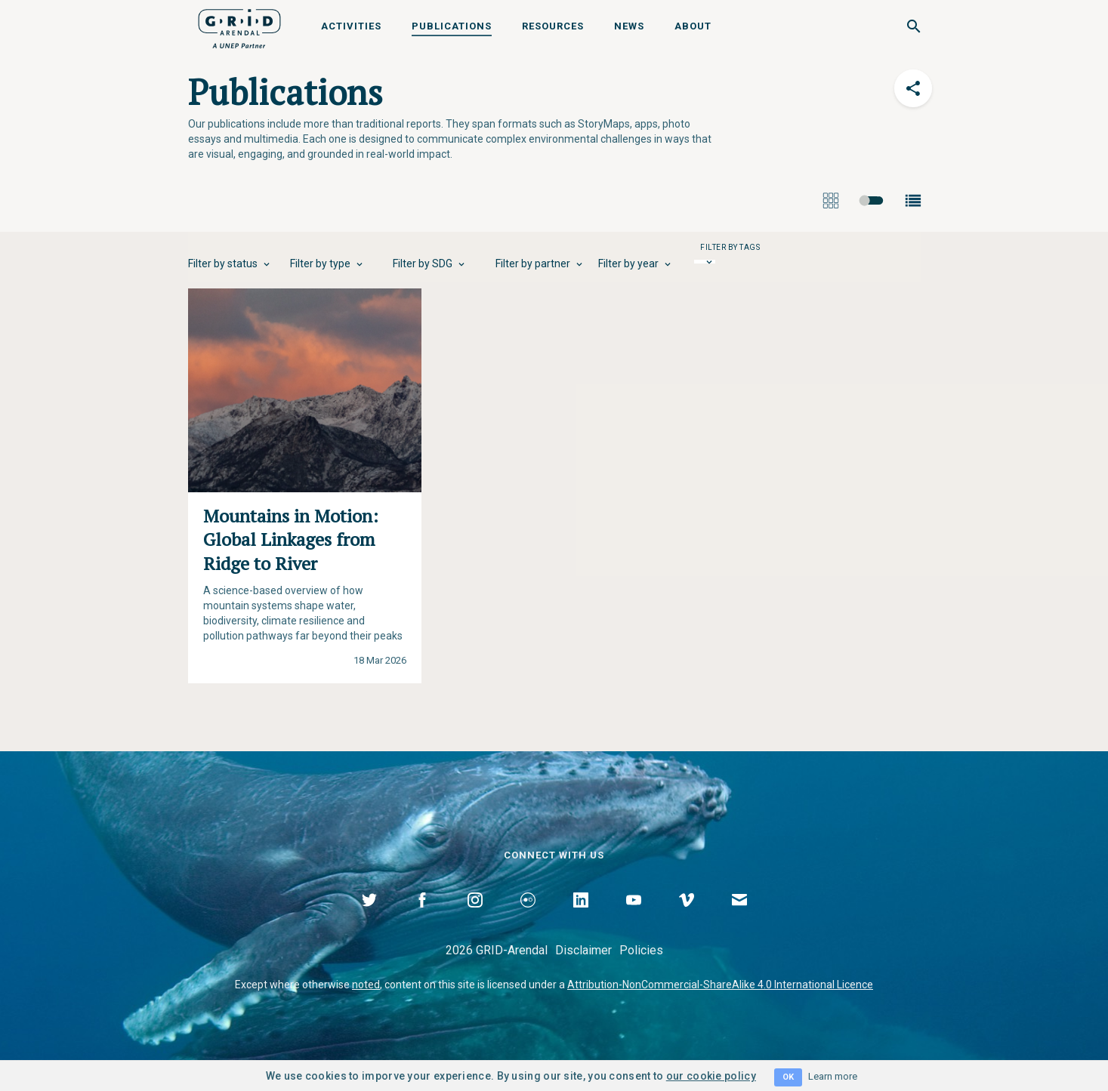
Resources (553, 26)
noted (366, 985)
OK (788, 1077)
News (629, 26)
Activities (351, 26)
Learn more (832, 1076)
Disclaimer (583, 950)
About (692, 26)
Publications (452, 26)
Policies (641, 950)
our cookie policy (711, 1076)
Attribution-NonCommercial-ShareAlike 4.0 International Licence (720, 985)
